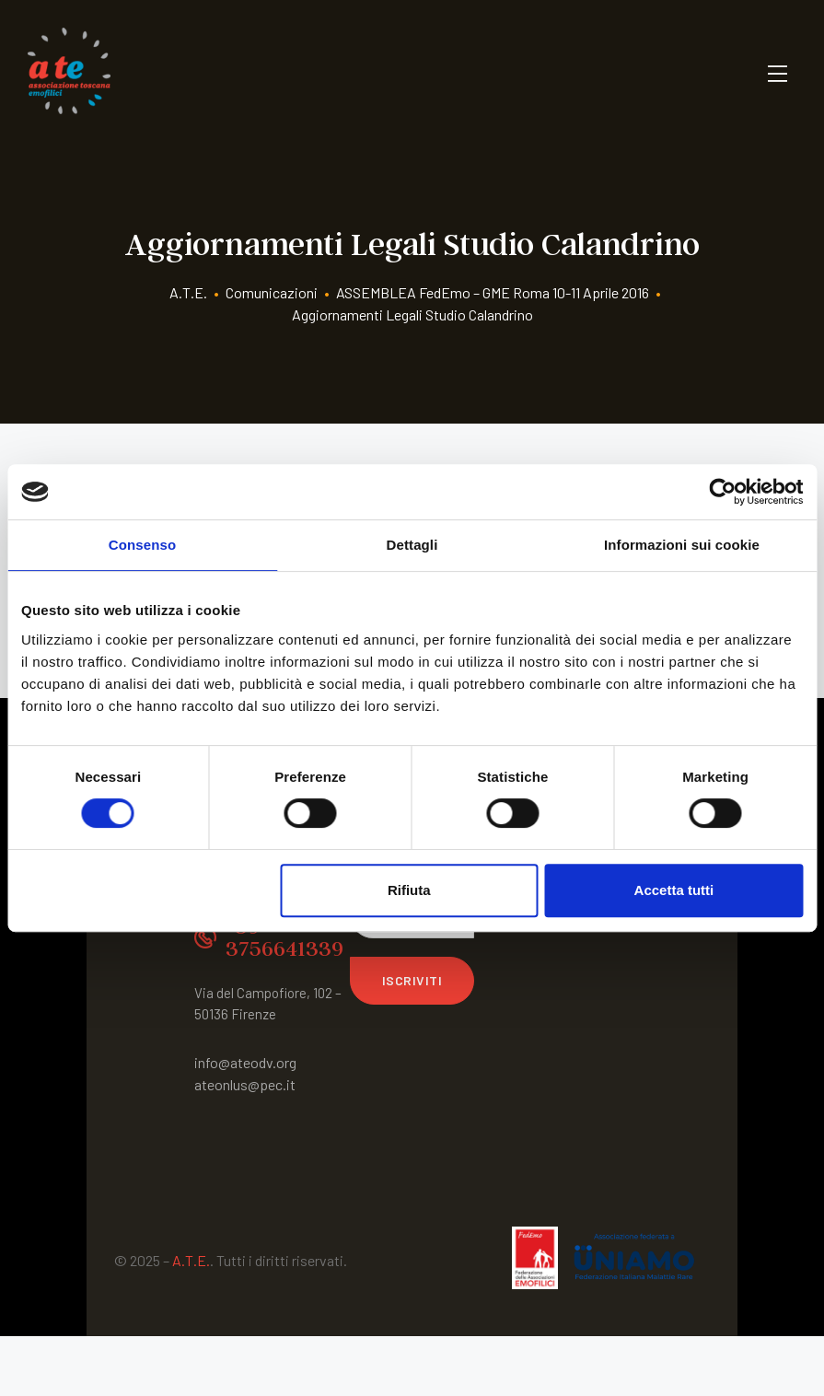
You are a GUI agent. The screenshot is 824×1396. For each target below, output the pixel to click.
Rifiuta (409, 890)
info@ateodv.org (245, 1062)
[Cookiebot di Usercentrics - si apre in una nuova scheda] (722, 492)
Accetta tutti (674, 890)
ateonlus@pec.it (245, 1084)
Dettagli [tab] (412, 545)
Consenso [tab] (142, 545)
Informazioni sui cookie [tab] (682, 545)
